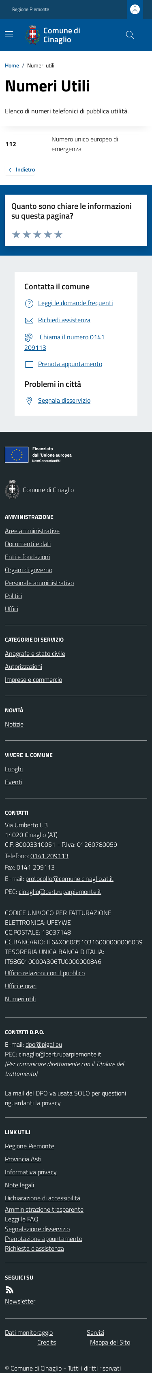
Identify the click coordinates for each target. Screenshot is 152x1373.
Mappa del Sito (110, 1342)
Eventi (13, 782)
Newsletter (20, 1301)
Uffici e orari (20, 986)
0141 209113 (49, 856)
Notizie (14, 724)
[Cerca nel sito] (127, 35)
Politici (13, 596)
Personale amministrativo (39, 583)
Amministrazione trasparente (44, 1209)
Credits (46, 1342)
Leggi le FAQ (22, 1219)
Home (12, 65)
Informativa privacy (31, 1172)
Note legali (19, 1185)
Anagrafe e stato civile (35, 653)
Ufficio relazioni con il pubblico (45, 973)
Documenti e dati (28, 544)
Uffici (11, 609)
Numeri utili (20, 999)
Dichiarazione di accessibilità (42, 1198)
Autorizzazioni (23, 666)
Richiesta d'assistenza (34, 1248)
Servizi (95, 1332)
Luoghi (14, 769)
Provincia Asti (23, 1159)
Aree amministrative (32, 531)
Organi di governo (28, 570)
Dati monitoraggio (29, 1332)
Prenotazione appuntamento (43, 1238)
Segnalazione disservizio (37, 1229)
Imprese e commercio (33, 679)
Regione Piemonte (30, 9)
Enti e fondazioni (27, 557)
